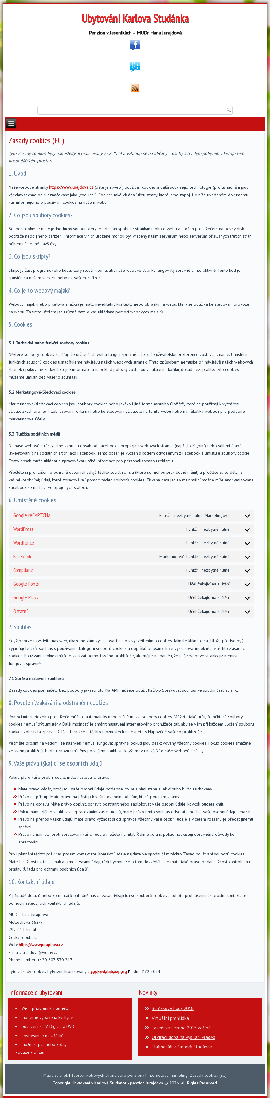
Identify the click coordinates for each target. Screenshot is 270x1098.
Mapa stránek (55, 1075)
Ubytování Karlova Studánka (135, 18)
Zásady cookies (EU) (208, 1075)
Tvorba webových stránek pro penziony (107, 1075)
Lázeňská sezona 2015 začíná (181, 1028)
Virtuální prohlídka (170, 1018)
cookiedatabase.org (109, 971)
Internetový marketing (167, 1075)
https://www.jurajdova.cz (71, 187)
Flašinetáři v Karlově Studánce (182, 1047)
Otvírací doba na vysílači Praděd (183, 1037)
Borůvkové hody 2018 (173, 1008)
